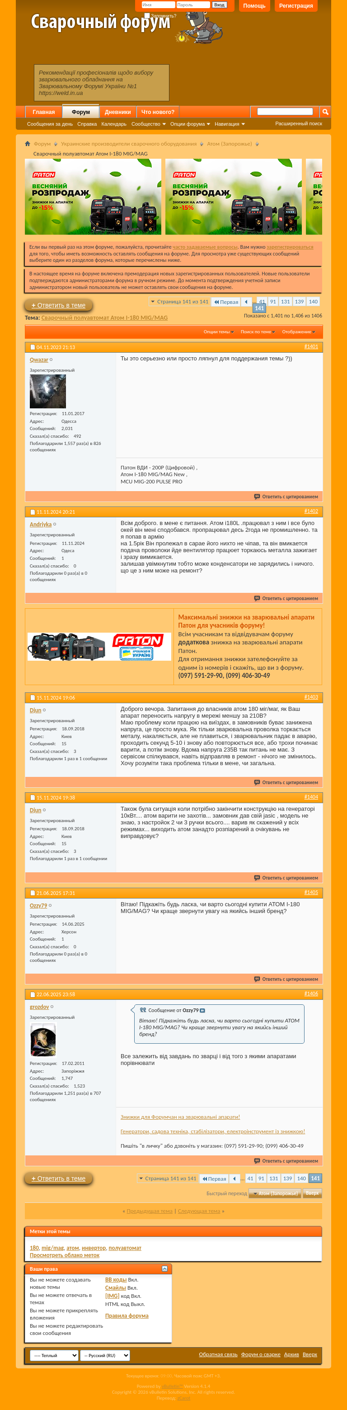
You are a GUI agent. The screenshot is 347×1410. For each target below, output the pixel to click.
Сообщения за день (50, 124)
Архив (291, 1354)
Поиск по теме (256, 332)
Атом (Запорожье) (229, 143)
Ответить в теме (58, 305)
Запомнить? (160, 16)
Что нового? (157, 112)
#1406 (311, 993)
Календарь (114, 124)
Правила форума (127, 1315)
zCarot (184, 1398)
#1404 (311, 797)
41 (262, 301)
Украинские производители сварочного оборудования (129, 143)
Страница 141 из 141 (182, 301)
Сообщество (145, 124)
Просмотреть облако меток (64, 1255)
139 (299, 301)
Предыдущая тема (150, 1210)
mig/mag (53, 1247)
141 (259, 308)
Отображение (296, 332)
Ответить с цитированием (286, 497)
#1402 (311, 511)
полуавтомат (124, 1247)
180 (34, 1247)
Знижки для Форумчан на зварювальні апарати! (180, 1116)
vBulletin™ (172, 1386)
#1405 (311, 892)
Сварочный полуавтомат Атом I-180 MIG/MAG (105, 318)
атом (72, 1247)
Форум (81, 112)
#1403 (311, 697)
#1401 (311, 346)
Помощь (255, 6)
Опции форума (187, 124)
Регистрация (296, 6)
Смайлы (115, 1287)
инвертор (94, 1247)
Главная (44, 112)
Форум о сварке (261, 1354)
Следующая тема (199, 1210)
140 (313, 301)
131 (285, 301)
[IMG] (112, 1295)
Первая (225, 301)
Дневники (118, 112)
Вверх (312, 1194)
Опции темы (217, 332)
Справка (87, 124)
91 (273, 301)
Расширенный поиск (298, 123)
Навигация (227, 124)
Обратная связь (218, 1354)
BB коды (116, 1279)
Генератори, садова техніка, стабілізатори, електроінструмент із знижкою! (213, 1131)
